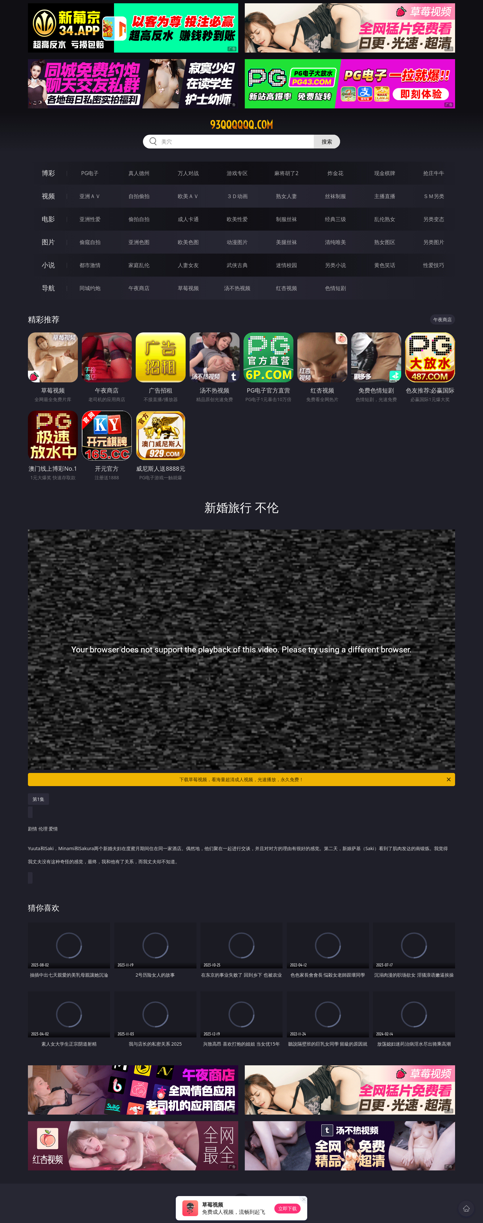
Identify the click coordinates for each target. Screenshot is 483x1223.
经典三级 (335, 219)
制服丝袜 (286, 219)
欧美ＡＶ (188, 196)
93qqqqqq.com (241, 124)
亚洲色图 (139, 242)
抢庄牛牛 (433, 173)
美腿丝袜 (286, 242)
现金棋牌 (384, 173)
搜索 (327, 141)
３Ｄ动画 (237, 196)
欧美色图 (188, 242)
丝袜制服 (335, 196)
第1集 (38, 799)
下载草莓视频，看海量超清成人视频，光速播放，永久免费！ (315, 779)
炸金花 (335, 173)
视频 (48, 196)
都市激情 (90, 265)
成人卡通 (188, 219)
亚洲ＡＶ (90, 196)
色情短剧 (335, 288)
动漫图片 (237, 242)
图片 (48, 242)
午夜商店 (139, 288)
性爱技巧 (433, 265)
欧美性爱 (237, 219)
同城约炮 (90, 288)
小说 (48, 264)
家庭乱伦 (139, 265)
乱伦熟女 (384, 219)
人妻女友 (188, 265)
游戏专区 (237, 173)
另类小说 (335, 265)
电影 (48, 219)
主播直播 (384, 196)
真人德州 (139, 173)
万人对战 (188, 173)
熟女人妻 (286, 196)
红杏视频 (286, 288)
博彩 (48, 173)
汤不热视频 (237, 288)
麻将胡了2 (286, 173)
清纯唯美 (335, 242)
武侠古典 (237, 265)
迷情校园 (286, 265)
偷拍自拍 (139, 219)
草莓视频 (188, 288)
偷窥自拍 (90, 242)
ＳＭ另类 (433, 196)
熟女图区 (384, 242)
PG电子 (90, 173)
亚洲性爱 (90, 219)
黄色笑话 (384, 265)
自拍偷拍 (139, 196)
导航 (48, 287)
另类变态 (433, 219)
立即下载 (287, 1208)
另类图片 (433, 242)
